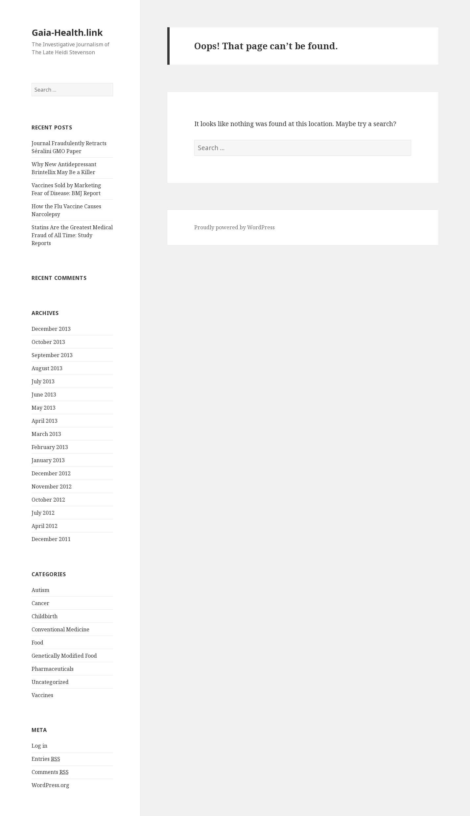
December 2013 (51, 328)
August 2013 (47, 368)
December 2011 (51, 539)
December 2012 (51, 473)
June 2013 (44, 394)
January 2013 (48, 460)
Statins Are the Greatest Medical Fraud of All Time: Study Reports (72, 235)
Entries (46, 759)
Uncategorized (50, 682)
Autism (40, 590)
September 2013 (52, 355)
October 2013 (48, 342)
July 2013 (43, 381)
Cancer (40, 603)
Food (37, 642)
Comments (50, 772)
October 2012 (48, 499)
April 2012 (45, 526)
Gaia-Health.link (67, 32)
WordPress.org (50, 785)
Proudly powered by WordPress (234, 227)
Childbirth (45, 616)
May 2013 (44, 407)
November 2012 (52, 486)
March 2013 (46, 434)
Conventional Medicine (60, 629)
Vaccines (42, 695)
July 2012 (43, 512)
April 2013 (45, 420)
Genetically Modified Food (64, 655)
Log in (39, 745)
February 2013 (50, 447)
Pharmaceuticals (53, 668)
